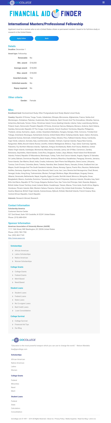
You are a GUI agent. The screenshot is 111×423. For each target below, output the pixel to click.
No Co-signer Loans (21, 303)
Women (14, 370)
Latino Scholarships (21, 254)
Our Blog (16, 328)
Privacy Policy (59, 419)
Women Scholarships (21, 261)
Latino (13, 366)
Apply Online (21, 38)
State (13, 405)
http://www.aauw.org (16, 238)
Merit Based (17, 279)
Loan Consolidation (21, 311)
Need (13, 387)
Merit (13, 391)
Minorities (15, 384)
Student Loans (18, 293)
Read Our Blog (83, 419)
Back (46, 38)
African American (20, 251)
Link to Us (92, 419)
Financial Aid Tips (20, 324)
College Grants (19, 272)
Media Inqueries (71, 419)
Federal (14, 380)
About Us (50, 419)
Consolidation (16, 412)
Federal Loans (18, 296)
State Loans (17, 300)
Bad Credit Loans (19, 307)
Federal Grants (18, 275)
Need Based (17, 282)
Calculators (15, 408)
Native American (19, 258)
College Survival (19, 321)
